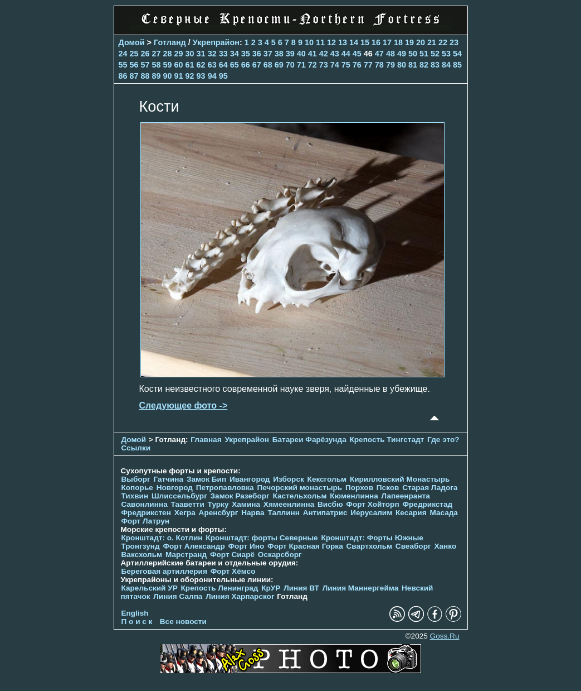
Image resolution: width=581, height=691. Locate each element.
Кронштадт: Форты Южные (372, 538)
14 (353, 42)
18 (398, 42)
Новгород (175, 487)
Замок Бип (206, 479)
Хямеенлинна (288, 504)
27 (156, 53)
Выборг (135, 479)
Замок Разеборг (240, 496)
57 (145, 64)
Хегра (185, 512)
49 (401, 53)
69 (279, 64)
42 (323, 53)
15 (364, 42)
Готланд (170, 42)
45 (357, 53)
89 (156, 75)
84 (446, 64)
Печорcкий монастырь (299, 487)
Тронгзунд (140, 546)
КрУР (270, 588)
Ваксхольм (142, 554)
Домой (132, 42)
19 (409, 42)
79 (390, 64)
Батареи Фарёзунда (309, 439)
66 (245, 64)
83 (435, 64)
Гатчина (168, 479)
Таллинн (283, 512)
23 (454, 42)
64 (223, 64)
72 (312, 64)
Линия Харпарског (240, 596)
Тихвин (135, 496)
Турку (218, 504)
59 (167, 64)
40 (301, 53)
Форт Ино (246, 546)
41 (312, 53)
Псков (388, 487)
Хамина (246, 504)
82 (423, 64)
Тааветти (187, 504)
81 (412, 64)
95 (223, 75)
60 (178, 64)
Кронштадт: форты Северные (262, 538)
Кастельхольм (299, 496)
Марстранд (186, 554)
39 (290, 53)
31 (201, 53)
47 (379, 53)
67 (256, 64)
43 (334, 53)
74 (334, 64)
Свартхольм (369, 546)
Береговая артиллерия (164, 571)
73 (323, 64)
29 (178, 53)
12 (331, 42)
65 (234, 64)
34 (234, 53)
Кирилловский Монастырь (400, 479)
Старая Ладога (429, 487)
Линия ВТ (301, 588)
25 (134, 53)
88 (145, 75)
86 (123, 75)
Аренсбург (218, 512)
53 (446, 53)
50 (412, 53)
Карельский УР (149, 588)
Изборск (288, 479)
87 (134, 75)
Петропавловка (225, 487)
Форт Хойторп (372, 504)
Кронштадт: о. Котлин (162, 538)
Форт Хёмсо (233, 571)
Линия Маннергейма (361, 588)
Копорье (137, 487)
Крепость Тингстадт (386, 439)
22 (442, 42)
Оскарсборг (280, 554)
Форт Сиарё (232, 554)
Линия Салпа (177, 596)
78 (379, 64)
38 (279, 53)
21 (431, 42)
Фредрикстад (427, 504)
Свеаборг (413, 546)
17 (387, 42)
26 (145, 53)
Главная (206, 439)
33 (223, 53)
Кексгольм (327, 479)
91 (178, 75)
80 (401, 64)
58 (156, 64)
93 (201, 75)
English (135, 613)
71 (301, 64)
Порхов (359, 487)
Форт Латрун (145, 521)
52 (435, 53)
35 (245, 53)
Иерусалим (371, 512)
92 (189, 75)
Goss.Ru (445, 636)
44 (345, 53)
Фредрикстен (146, 512)
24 (123, 53)
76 (357, 64)
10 (309, 42)
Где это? (443, 439)
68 (267, 64)
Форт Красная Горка (305, 546)
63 (212, 64)
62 (201, 64)
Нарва (252, 512)
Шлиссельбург (179, 496)
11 (320, 42)
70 (290, 64)
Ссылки (136, 448)
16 (376, 42)
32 (212, 53)
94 (212, 75)
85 (457, 64)
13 (342, 42)
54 (457, 53)
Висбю (330, 504)
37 (267, 53)
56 (134, 64)
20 (420, 42)
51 (423, 53)
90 (167, 75)
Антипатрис (325, 512)
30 (189, 53)
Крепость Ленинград (219, 588)
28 (167, 53)
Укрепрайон (216, 42)
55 (123, 64)
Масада (443, 512)
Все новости (183, 621)
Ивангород (250, 479)
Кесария (411, 512)
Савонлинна (144, 504)
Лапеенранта (406, 496)
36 (256, 53)
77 (368, 64)
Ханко (445, 546)
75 (345, 64)
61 (189, 64)
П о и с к (137, 621)
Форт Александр (193, 546)
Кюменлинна (354, 496)
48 (390, 53)
